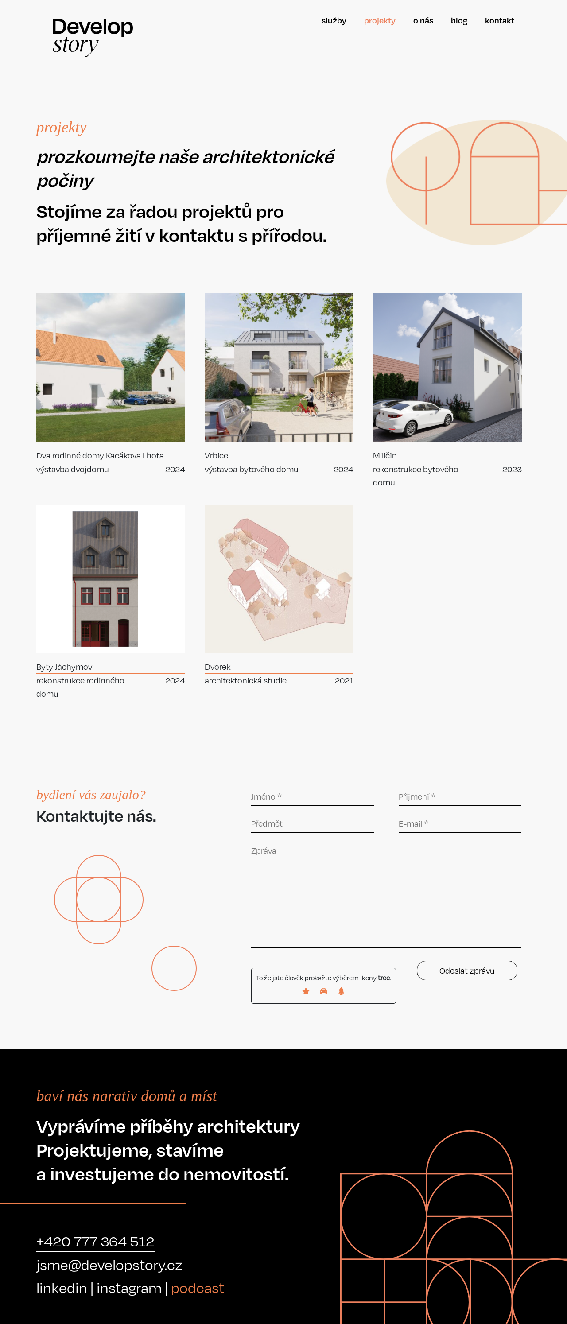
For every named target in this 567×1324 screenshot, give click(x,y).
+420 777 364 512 (95, 1241)
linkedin (61, 1287)
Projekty (380, 20)
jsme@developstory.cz (109, 1264)
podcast (197, 1287)
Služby (334, 20)
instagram (129, 1287)
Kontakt (499, 20)
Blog (459, 20)
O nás (423, 20)
